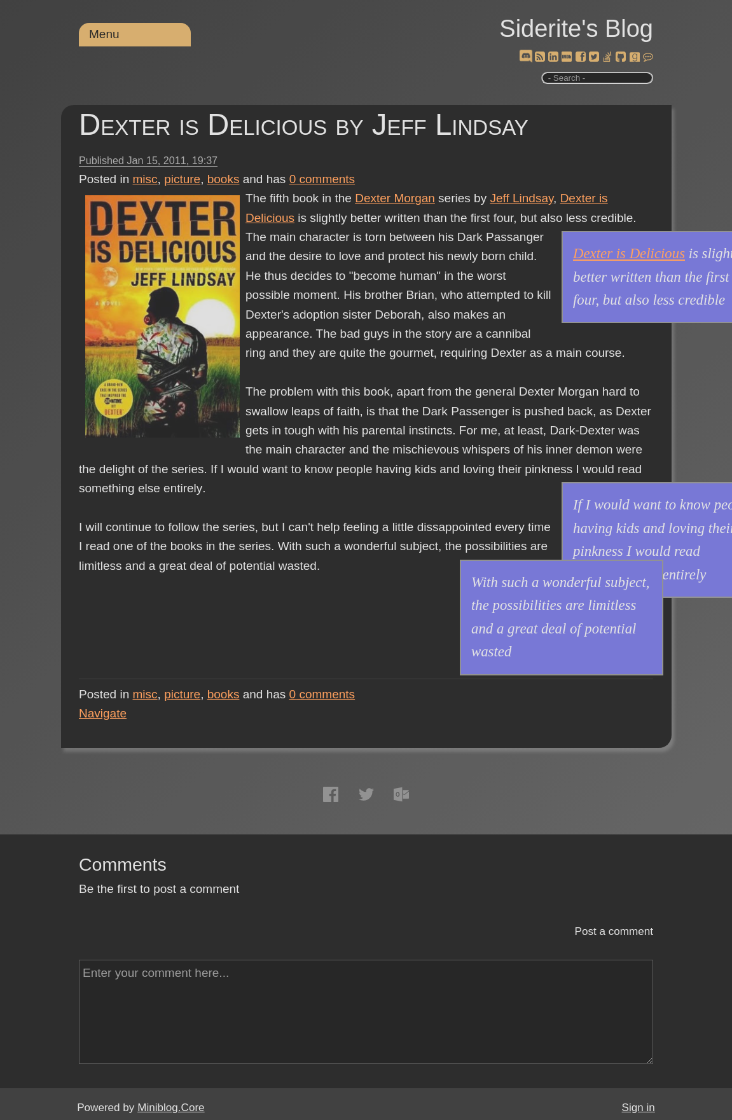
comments (322, 179)
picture (182, 179)
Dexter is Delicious (629, 253)
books (223, 179)
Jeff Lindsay (521, 198)
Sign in (638, 1108)
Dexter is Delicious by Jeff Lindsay (303, 124)
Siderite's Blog (576, 28)
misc (145, 179)
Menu (104, 34)
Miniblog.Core (170, 1108)
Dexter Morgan (395, 198)
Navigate (103, 713)
